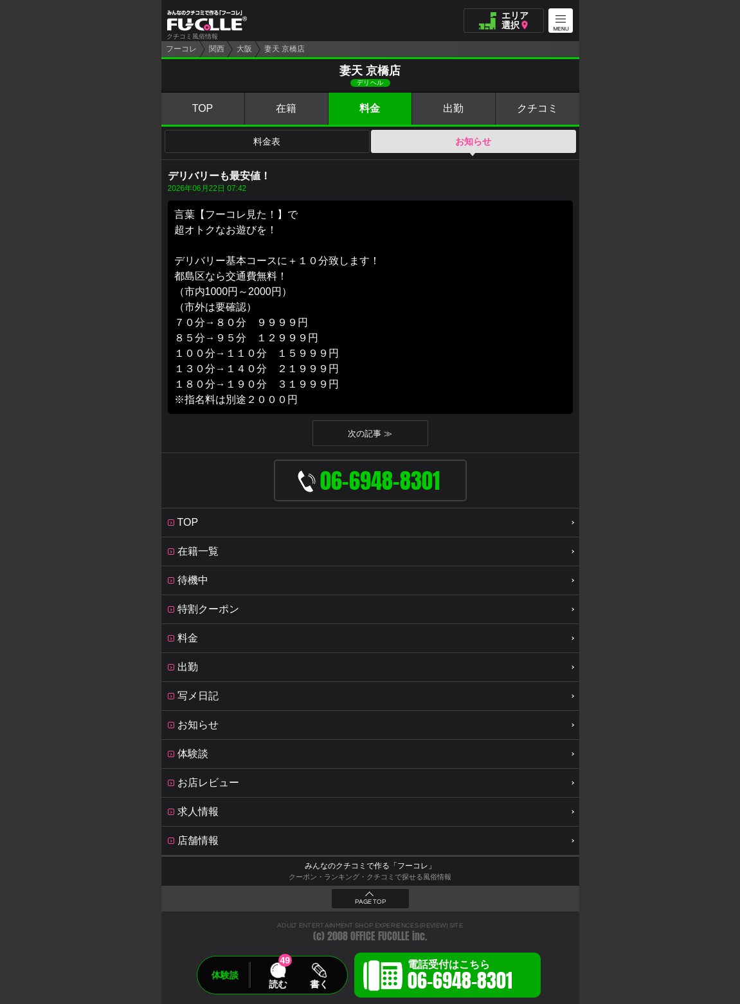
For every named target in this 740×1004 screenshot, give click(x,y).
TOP (202, 108)
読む (278, 984)
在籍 (286, 108)
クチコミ (537, 108)
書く (319, 984)
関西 (216, 48)
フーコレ (181, 48)
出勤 (453, 108)
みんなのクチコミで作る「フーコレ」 (370, 865)
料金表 (266, 141)
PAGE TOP (370, 902)
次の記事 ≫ (370, 433)
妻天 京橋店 (284, 48)
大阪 (244, 48)
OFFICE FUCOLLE (380, 936)
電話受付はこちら (460, 977)
